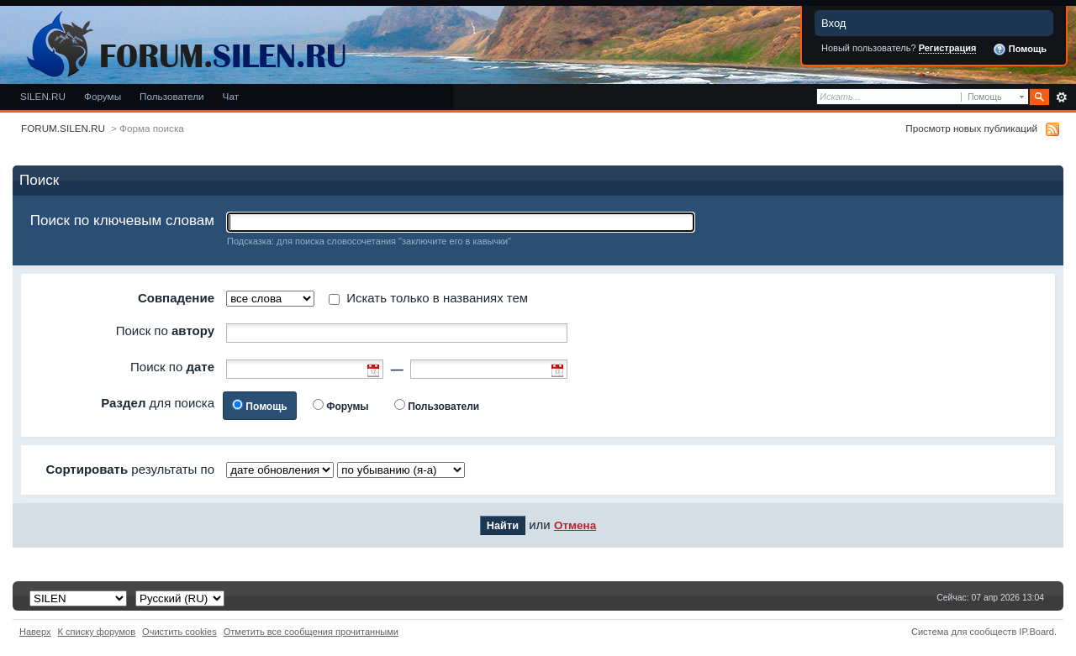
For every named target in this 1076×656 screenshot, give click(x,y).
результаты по (129, 469)
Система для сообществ (963, 632)
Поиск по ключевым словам (122, 220)
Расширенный (1061, 97)
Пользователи (172, 96)
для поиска (157, 403)
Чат (231, 96)
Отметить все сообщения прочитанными (311, 632)
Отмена (575, 525)
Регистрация (948, 48)
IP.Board (1036, 632)
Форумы (102, 96)
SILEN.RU (43, 96)
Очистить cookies (179, 632)
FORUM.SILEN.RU (63, 128)
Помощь (1020, 49)
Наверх (35, 632)
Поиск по (165, 330)
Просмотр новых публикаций (971, 128)
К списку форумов (97, 632)
